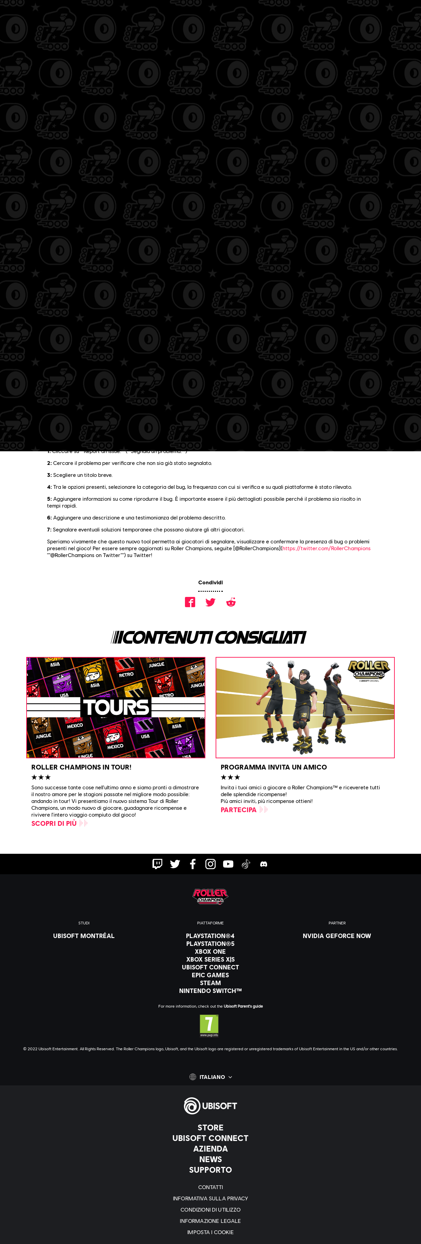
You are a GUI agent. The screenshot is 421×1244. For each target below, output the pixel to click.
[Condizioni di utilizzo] (210, 1209)
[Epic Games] (210, 974)
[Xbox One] (210, 951)
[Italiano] (210, 1076)
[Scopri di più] (60, 823)
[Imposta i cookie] (210, 1232)
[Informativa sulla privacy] (210, 1198)
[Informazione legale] (210, 1220)
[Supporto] (210, 1169)
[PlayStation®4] (210, 935)
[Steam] (210, 982)
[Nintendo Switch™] (210, 990)
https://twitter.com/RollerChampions (326, 548)
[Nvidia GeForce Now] (337, 935)
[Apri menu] (10, 30)
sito (128, 427)
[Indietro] (52, 71)
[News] (210, 1159)
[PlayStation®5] (210, 943)
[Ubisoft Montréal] (83, 935)
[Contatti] (210, 1187)
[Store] (210, 1127)
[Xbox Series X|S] (210, 959)
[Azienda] (210, 1148)
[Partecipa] (245, 809)
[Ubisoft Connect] (210, 1137)
